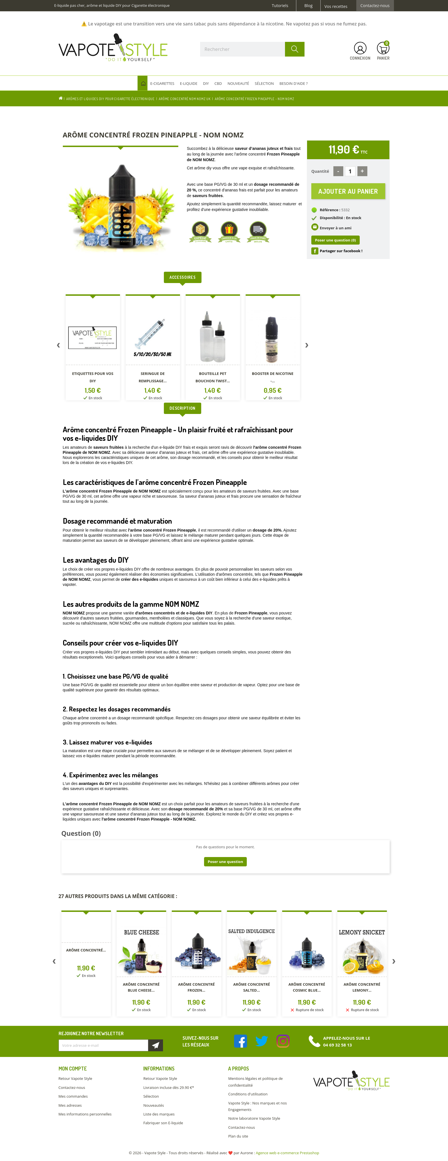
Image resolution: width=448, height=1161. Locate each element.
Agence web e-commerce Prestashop (287, 1152)
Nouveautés (153, 1105)
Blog (308, 6)
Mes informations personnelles (85, 1114)
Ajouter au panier (348, 191)
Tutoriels (280, 6)
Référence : (330, 209)
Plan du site (238, 1136)
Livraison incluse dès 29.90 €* (168, 1087)
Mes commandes (73, 1096)
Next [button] (307, 346)
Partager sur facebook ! (341, 250)
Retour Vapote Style (75, 1078)
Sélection (151, 1096)
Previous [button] (58, 346)
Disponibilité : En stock (340, 217)
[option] (93, 348)
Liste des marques (158, 1114)
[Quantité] (350, 171)
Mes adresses (70, 1105)
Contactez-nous (375, 6)
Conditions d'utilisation (247, 1094)
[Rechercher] (252, 49)
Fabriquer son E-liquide (163, 1122)
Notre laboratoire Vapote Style (254, 1118)
